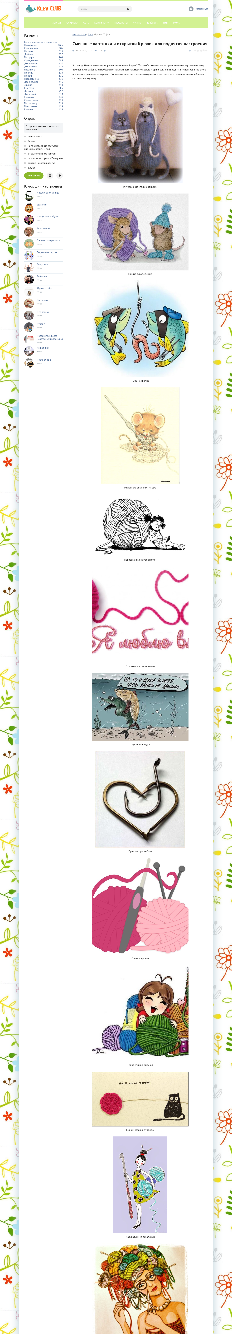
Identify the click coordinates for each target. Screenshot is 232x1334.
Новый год (29, 69)
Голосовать (34, 175)
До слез (28, 91)
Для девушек (31, 81)
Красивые (29, 97)
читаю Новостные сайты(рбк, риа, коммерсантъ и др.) (41, 147)
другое (31, 167)
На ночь (28, 75)
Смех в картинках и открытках (40, 42)
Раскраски (72, 22)
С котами (29, 88)
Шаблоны (152, 22)
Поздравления (31, 78)
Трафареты (121, 22)
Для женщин (31, 63)
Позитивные (30, 106)
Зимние (28, 84)
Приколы (28, 72)
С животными (31, 100)
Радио (31, 141)
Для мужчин (30, 66)
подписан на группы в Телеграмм (45, 158)
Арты (86, 22)
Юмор (90, 34)
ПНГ (165, 22)
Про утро (29, 57)
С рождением (31, 60)
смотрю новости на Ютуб (41, 162)
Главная (56, 22)
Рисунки (137, 22)
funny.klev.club (79, 34)
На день (28, 51)
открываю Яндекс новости (41, 153)
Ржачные (29, 109)
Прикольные (30, 45)
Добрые (28, 54)
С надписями (31, 48)
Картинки (100, 22)
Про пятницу (30, 103)
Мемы (176, 22)
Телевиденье (34, 136)
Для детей (30, 94)
